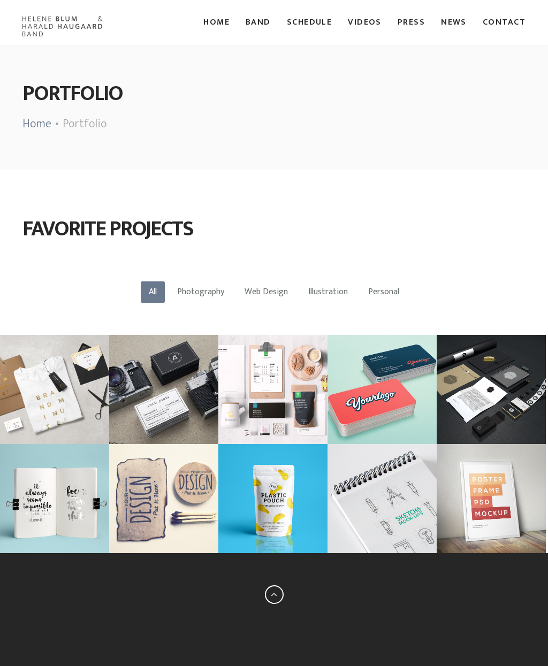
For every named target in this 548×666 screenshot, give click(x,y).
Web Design (266, 292)
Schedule (309, 22)
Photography (200, 292)
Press (411, 22)
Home (216, 22)
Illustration (328, 292)
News (454, 22)
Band (258, 22)
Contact (504, 22)
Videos (365, 22)
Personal (383, 292)
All (153, 292)
